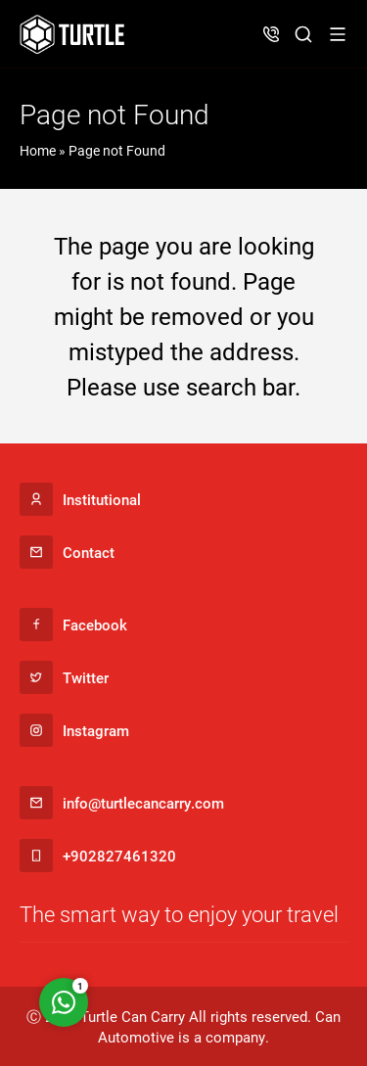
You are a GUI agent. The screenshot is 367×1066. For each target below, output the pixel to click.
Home (38, 150)
